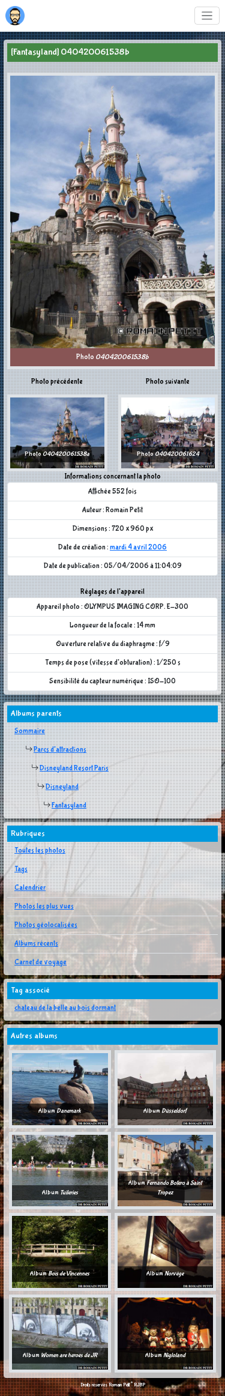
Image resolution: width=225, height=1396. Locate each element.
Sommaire (29, 731)
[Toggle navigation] (207, 16)
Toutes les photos (39, 851)
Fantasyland (69, 806)
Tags (21, 869)
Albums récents (36, 944)
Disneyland (62, 787)
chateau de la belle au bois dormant (65, 1008)
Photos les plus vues (44, 906)
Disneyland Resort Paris (74, 768)
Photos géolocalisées (45, 925)
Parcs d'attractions (60, 750)
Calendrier (30, 888)
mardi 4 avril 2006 (138, 547)
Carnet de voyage (40, 962)
